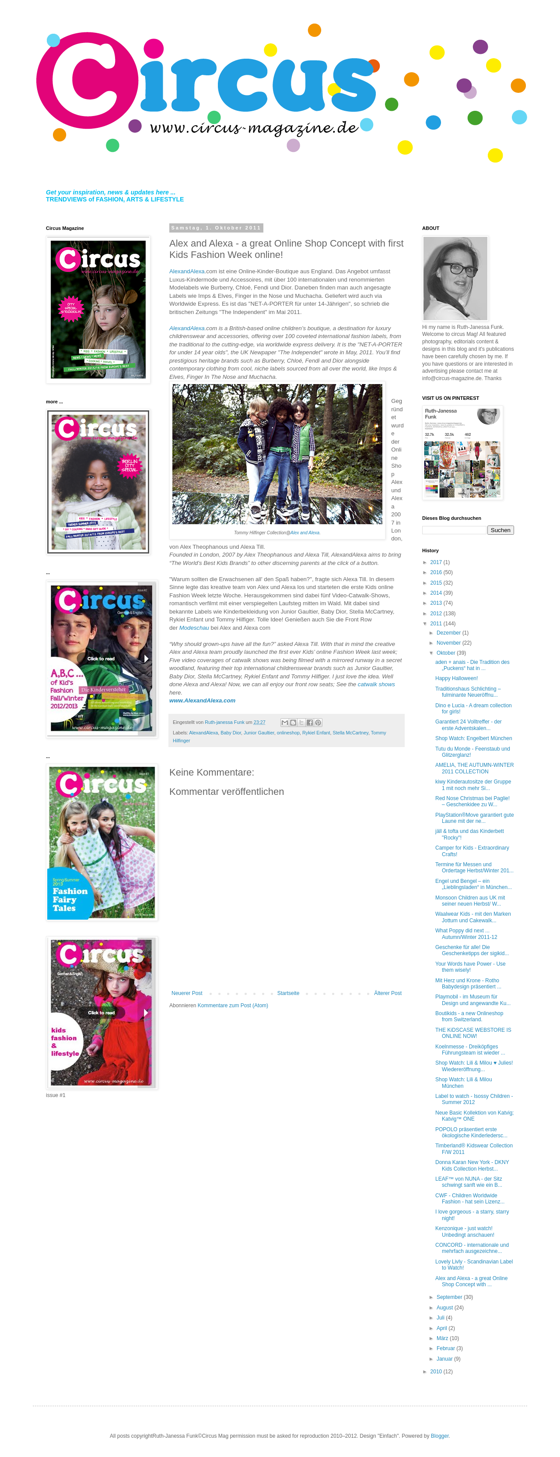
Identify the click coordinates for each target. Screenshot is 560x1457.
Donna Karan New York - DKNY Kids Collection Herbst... (472, 1165)
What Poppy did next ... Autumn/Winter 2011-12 (466, 934)
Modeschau (194, 627)
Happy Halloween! (456, 678)
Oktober (447, 653)
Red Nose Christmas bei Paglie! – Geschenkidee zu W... (472, 801)
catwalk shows (376, 684)
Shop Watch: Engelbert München (473, 738)
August (446, 1308)
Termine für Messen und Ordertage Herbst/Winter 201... (474, 867)
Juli (441, 1318)
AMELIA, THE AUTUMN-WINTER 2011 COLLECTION (474, 768)
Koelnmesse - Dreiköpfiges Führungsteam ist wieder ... (470, 1050)
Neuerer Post (187, 993)
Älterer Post (388, 993)
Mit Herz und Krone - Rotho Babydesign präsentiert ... (468, 983)
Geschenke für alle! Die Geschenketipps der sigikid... (472, 950)
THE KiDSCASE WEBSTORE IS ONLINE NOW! (473, 1033)
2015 (437, 583)
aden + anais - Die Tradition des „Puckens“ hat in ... (472, 665)
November (449, 643)
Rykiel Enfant (316, 732)
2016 (437, 572)
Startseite (288, 993)
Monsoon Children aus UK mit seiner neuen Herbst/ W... (470, 901)
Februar (446, 1348)
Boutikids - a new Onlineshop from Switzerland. (469, 1016)
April (442, 1328)
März (443, 1338)
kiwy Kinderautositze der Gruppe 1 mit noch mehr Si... (473, 785)
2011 (437, 624)
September (450, 1297)
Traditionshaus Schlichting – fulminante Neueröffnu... (468, 692)
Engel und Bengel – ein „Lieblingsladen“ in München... (473, 884)
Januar (445, 1359)
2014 (437, 593)
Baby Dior (230, 732)
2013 (437, 603)
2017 (437, 562)
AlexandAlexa (187, 271)
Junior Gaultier (259, 732)
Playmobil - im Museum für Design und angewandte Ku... (473, 1000)
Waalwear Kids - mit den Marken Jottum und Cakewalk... (473, 917)
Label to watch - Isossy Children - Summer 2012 (474, 1099)
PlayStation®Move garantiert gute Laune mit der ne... (474, 818)
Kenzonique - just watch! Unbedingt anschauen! (464, 1231)
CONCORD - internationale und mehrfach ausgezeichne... (472, 1248)
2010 (437, 1372)
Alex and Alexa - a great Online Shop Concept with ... (471, 1281)
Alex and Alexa (304, 532)
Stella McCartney (350, 732)
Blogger (440, 1436)
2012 (437, 613)
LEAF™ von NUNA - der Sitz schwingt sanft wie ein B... (468, 1182)
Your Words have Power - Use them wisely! (470, 967)
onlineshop (288, 732)
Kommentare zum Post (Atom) (233, 1005)
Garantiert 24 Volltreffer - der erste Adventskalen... (468, 725)
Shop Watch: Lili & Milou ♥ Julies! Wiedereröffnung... (474, 1066)
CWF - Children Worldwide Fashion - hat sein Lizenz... (469, 1198)
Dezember (449, 633)
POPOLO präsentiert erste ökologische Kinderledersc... (471, 1132)
